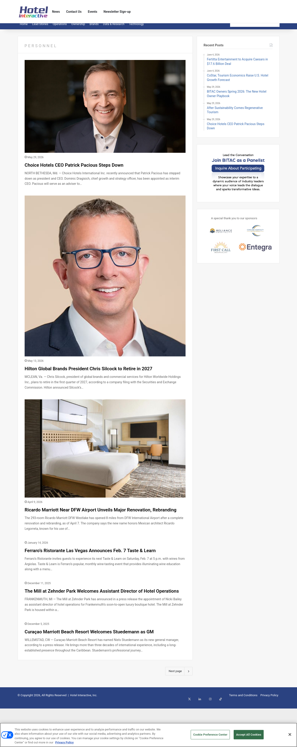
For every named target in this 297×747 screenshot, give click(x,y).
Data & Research (113, 27)
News (56, 11)
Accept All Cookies (248, 736)
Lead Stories (40, 27)
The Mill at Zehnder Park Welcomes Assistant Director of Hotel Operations (93, 622)
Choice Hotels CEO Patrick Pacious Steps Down (96, 168)
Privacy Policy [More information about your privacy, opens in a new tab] (64, 744)
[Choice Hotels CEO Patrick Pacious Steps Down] (105, 109)
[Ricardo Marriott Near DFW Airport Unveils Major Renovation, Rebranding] (105, 460)
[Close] (290, 736)
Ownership (78, 27)
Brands (94, 27)
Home (24, 27)
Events (92, 11)
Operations (60, 27)
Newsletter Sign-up (117, 11)
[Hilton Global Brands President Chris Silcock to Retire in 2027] (105, 279)
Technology (136, 27)
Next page (179, 715)
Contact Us (73, 11)
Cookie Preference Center (210, 736)
